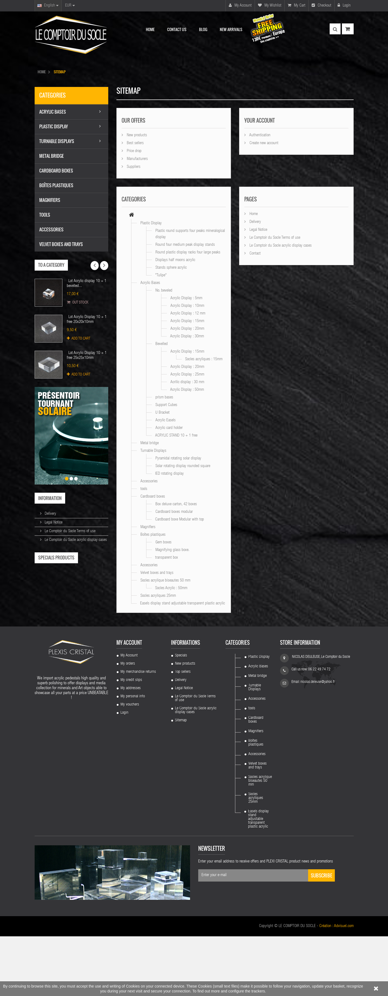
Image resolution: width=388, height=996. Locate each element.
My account (240, 5)
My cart (296, 5)
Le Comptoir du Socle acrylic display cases (75, 540)
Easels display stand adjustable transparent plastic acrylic (182, 603)
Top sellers (183, 732)
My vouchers (130, 764)
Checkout (321, 5)
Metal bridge (149, 443)
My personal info (133, 756)
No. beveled (163, 291)
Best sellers (135, 143)
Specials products (56, 557)
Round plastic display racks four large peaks (187, 252)
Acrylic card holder (169, 428)
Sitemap (181, 780)
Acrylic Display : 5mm (186, 298)
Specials (181, 715)
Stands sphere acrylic (171, 268)
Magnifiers (147, 527)
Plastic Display (151, 223)
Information (50, 498)
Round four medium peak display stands (185, 245)
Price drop (134, 151)
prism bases (164, 397)
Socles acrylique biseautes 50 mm (165, 581)
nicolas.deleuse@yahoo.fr (317, 742)
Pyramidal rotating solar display (178, 458)
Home (253, 214)
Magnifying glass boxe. (172, 550)
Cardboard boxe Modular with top (179, 519)
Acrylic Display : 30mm (187, 336)
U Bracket (162, 413)
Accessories (149, 481)
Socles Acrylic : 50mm (171, 588)
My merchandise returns (138, 732)
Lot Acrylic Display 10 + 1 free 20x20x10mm (87, 319)
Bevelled (161, 344)
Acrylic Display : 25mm (187, 375)
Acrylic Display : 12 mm (187, 313)
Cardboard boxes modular (174, 512)
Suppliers (133, 167)
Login (344, 5)
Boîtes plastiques (153, 535)
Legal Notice (53, 522)
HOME (42, 71)
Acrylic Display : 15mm (187, 321)
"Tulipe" (161, 275)
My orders (128, 723)
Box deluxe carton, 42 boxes (176, 504)
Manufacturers (137, 159)
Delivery (50, 514)
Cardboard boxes (152, 497)
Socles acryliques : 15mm (203, 359)
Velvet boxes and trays (156, 573)
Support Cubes (166, 405)
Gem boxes (163, 542)
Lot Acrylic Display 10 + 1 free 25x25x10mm (87, 355)
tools (143, 489)
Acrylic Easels (165, 420)
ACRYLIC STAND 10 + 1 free (176, 436)
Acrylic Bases (150, 283)
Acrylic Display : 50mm (187, 390)
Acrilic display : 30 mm (187, 382)
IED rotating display (169, 474)
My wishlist (269, 5)
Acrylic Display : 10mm (187, 306)
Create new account (263, 143)
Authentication (259, 135)
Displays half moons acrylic (175, 260)
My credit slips (131, 740)
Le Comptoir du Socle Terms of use (69, 531)
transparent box (166, 558)
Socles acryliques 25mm (158, 596)
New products (136, 135)
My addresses (131, 748)
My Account (129, 715)
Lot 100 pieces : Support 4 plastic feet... (71, 653)
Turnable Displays (153, 451)
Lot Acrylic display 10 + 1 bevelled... (86, 283)
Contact (254, 254)
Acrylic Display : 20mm (187, 329)
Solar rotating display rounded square (182, 466)
